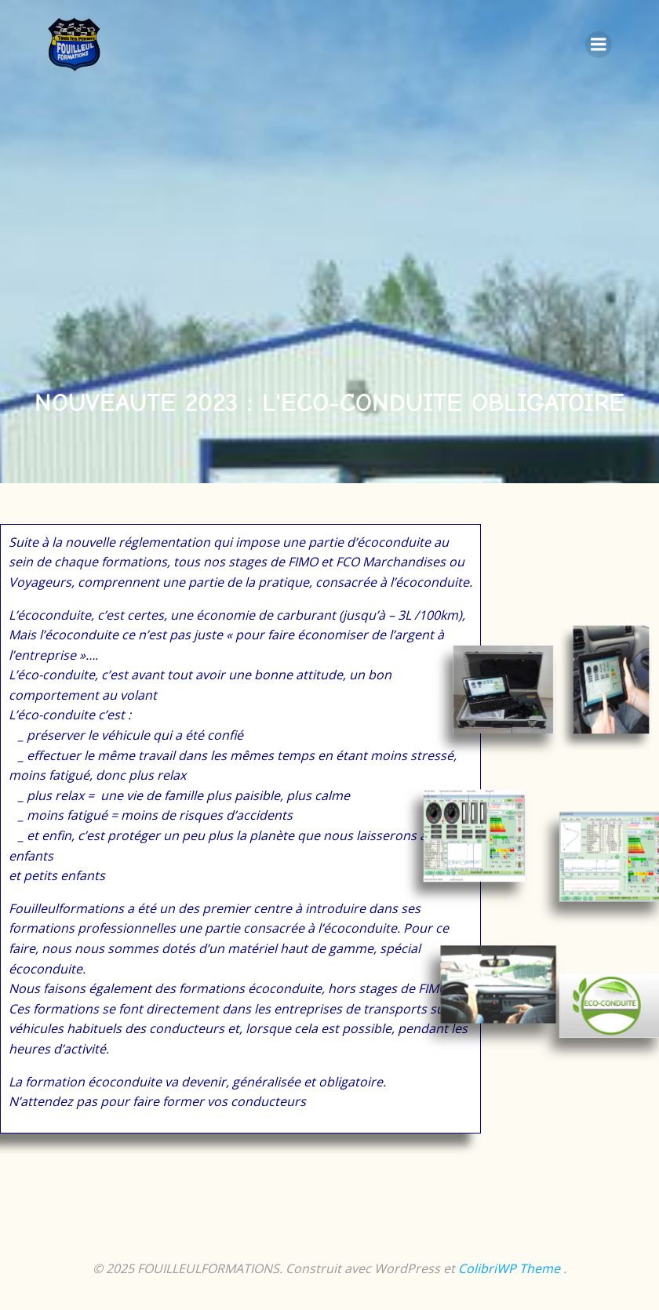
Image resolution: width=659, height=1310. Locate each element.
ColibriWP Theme (509, 1268)
